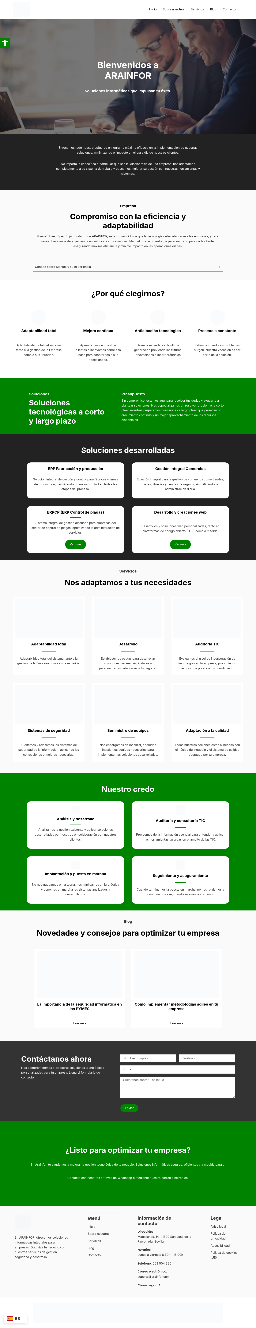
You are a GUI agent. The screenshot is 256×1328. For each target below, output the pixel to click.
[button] (5, 43)
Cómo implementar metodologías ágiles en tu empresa (176, 1006)
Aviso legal (218, 1226)
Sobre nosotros (174, 9)
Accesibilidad (220, 1245)
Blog (213, 9)
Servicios (197, 9)
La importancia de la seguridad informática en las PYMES (79, 1006)
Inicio (153, 9)
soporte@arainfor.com (153, 1277)
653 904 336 (162, 1263)
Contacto (229, 9)
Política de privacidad (218, 1236)
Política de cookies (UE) (224, 1255)
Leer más (79, 1023)
